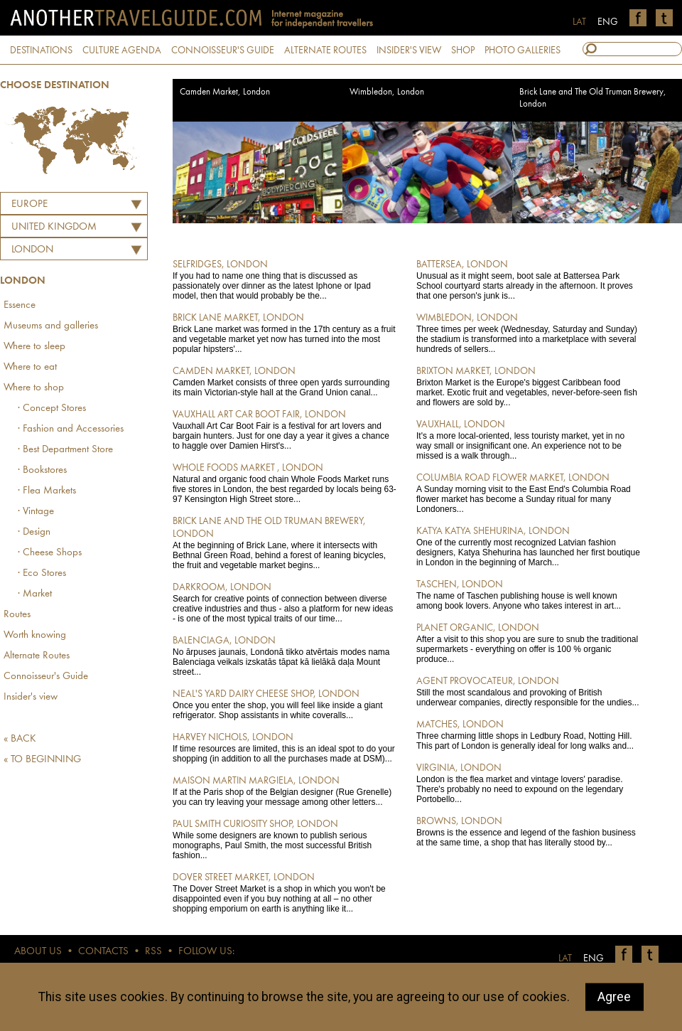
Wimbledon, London (387, 92)
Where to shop (34, 388)
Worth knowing (35, 635)
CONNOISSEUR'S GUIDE (222, 50)
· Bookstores (42, 470)
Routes (17, 614)
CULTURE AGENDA (121, 50)
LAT (579, 22)
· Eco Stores (42, 573)
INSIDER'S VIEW (409, 50)
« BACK (20, 739)
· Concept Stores (52, 408)
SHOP (463, 50)
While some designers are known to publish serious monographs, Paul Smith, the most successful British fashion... (284, 839)
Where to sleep (34, 346)
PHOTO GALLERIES (523, 50)
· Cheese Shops (50, 552)
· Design (34, 532)
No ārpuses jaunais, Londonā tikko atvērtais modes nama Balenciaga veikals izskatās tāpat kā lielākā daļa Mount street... (284, 655)
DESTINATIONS (41, 50)
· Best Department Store (65, 449)
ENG (607, 22)
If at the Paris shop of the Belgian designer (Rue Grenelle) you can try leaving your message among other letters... (284, 790)
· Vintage (36, 511)
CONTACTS (103, 951)
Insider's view (31, 697)
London (32, 250)
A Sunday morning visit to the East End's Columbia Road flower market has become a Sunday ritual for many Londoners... (528, 492)
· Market (35, 594)
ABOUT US (38, 951)
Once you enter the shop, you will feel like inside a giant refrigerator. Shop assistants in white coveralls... (284, 704)
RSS (153, 951)
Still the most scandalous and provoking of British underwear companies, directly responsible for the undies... (528, 691)
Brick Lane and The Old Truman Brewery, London (592, 98)
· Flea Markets (47, 491)
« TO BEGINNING (42, 759)
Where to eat (30, 367)
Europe (29, 204)
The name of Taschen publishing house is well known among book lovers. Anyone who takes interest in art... (528, 594)
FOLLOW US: (206, 951)
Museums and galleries (51, 326)
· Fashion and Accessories (71, 429)
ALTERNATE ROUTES (325, 50)
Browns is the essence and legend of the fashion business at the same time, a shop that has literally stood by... (528, 831)
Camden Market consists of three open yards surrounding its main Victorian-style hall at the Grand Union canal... (284, 381)
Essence (20, 305)
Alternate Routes (37, 656)
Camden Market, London (225, 92)
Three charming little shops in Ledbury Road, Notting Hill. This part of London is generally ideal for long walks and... (528, 734)
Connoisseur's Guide (46, 676)
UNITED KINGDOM (54, 227)
